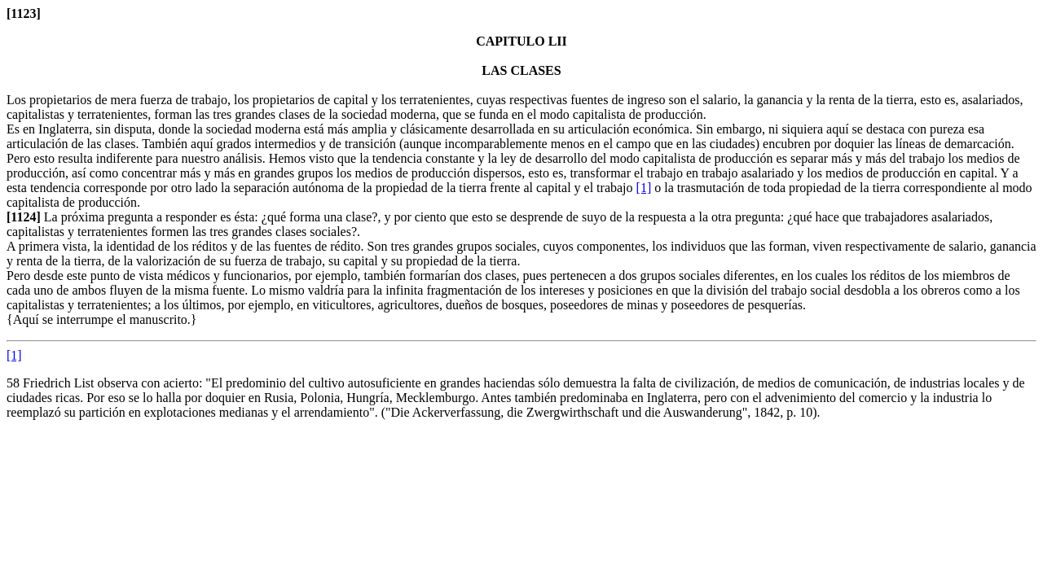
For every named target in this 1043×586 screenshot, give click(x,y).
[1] (644, 188)
